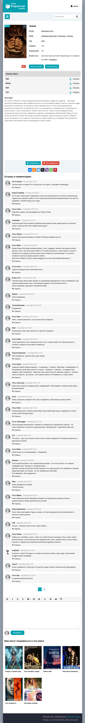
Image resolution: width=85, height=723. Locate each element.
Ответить (17, 187)
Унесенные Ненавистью (71, 671)
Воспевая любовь (31, 703)
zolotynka (15, 550)
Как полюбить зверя (31, 671)
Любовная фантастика (49, 36)
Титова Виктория (18, 305)
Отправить (17, 633)
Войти (74, 6)
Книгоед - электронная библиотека (15, 6)
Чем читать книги (73, 717)
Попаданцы (62, 36)
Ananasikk (16, 220)
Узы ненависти (10, 703)
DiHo (14, 482)
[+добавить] (53, 59)
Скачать (76, 79)
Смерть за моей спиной (14, 671)
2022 (43, 41)
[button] (7, 599)
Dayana (14, 294)
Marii (14, 328)
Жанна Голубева (18, 193)
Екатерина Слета (47, 31)
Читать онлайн (36, 67)
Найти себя (47, 671)
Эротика (70, 36)
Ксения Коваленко (19, 353)
